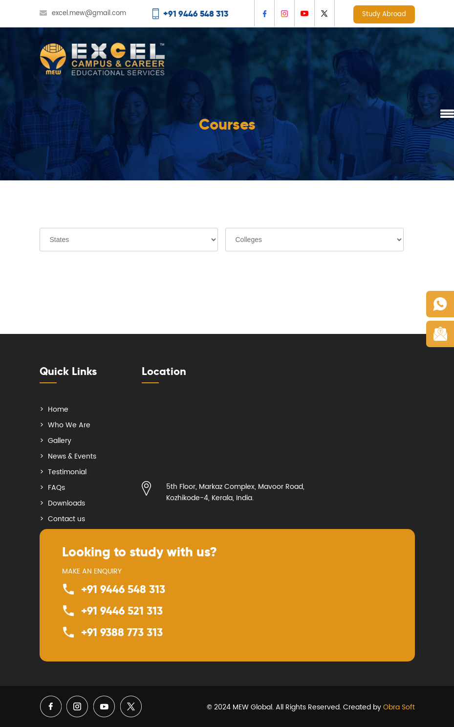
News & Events (72, 456)
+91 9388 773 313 (122, 632)
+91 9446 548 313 (123, 589)
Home (58, 409)
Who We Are (69, 425)
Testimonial (67, 472)
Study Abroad (384, 14)
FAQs (56, 487)
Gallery (59, 440)
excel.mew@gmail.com (89, 13)
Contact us (66, 519)
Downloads (66, 503)
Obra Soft (399, 707)
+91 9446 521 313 (122, 610)
